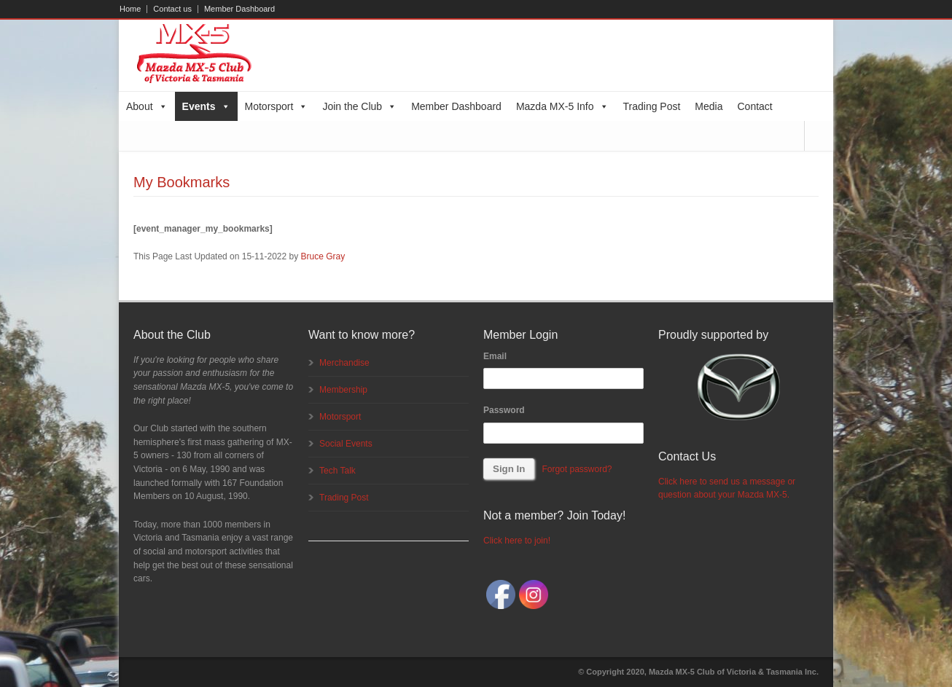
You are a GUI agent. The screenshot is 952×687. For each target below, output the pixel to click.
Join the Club (359, 106)
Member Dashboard (239, 9)
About (147, 106)
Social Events (345, 444)
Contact (755, 106)
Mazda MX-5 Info (562, 106)
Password (504, 410)
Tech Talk (337, 471)
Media (708, 106)
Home (130, 9)
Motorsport (276, 106)
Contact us (172, 9)
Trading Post (652, 106)
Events (206, 106)
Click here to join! (516, 540)
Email (495, 356)
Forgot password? (577, 469)
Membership (343, 390)
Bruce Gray (323, 256)
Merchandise (344, 363)
